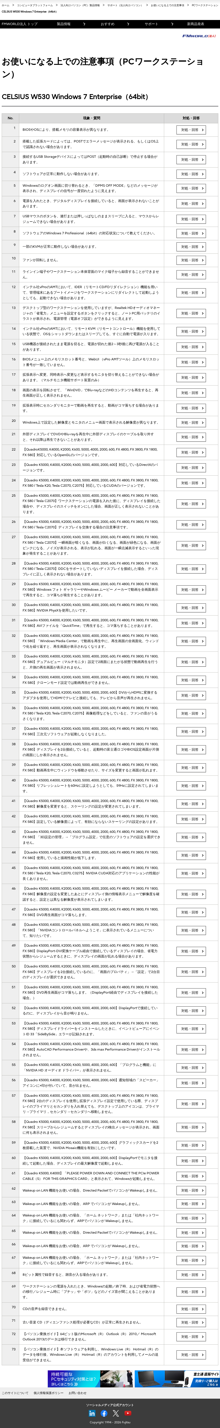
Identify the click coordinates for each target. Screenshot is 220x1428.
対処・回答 (189, 130)
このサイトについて (15, 1393)
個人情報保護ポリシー (49, 1393)
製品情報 (64, 24)
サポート (151, 24)
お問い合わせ (78, 1393)
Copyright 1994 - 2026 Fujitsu (110, 1422)
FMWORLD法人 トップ (20, 24)
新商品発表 (195, 24)
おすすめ (107, 24)
